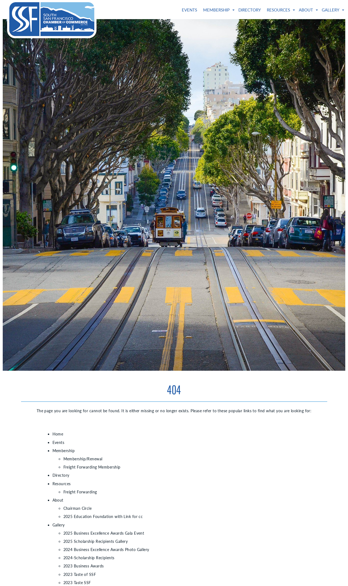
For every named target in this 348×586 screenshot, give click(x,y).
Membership (216, 10)
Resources (278, 10)
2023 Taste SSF (77, 582)
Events (189, 10)
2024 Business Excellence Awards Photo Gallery (106, 549)
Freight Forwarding (80, 491)
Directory (249, 10)
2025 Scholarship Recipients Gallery (95, 541)
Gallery (330, 10)
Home (57, 434)
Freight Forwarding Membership (92, 467)
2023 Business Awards (83, 566)
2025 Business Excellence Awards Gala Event (103, 533)
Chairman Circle (77, 508)
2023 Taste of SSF (79, 574)
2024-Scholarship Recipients (89, 557)
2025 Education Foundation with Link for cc (103, 516)
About (306, 10)
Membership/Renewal (83, 458)
